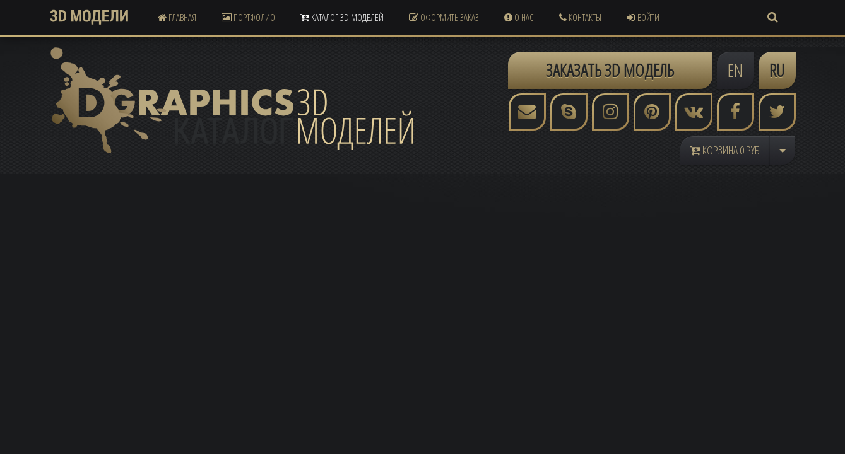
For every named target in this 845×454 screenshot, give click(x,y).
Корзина (725, 150)
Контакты (580, 17)
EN (735, 70)
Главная (177, 17)
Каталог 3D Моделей (342, 17)
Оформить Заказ (444, 17)
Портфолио (248, 17)
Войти (643, 17)
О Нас (519, 17)
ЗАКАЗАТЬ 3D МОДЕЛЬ (610, 70)
